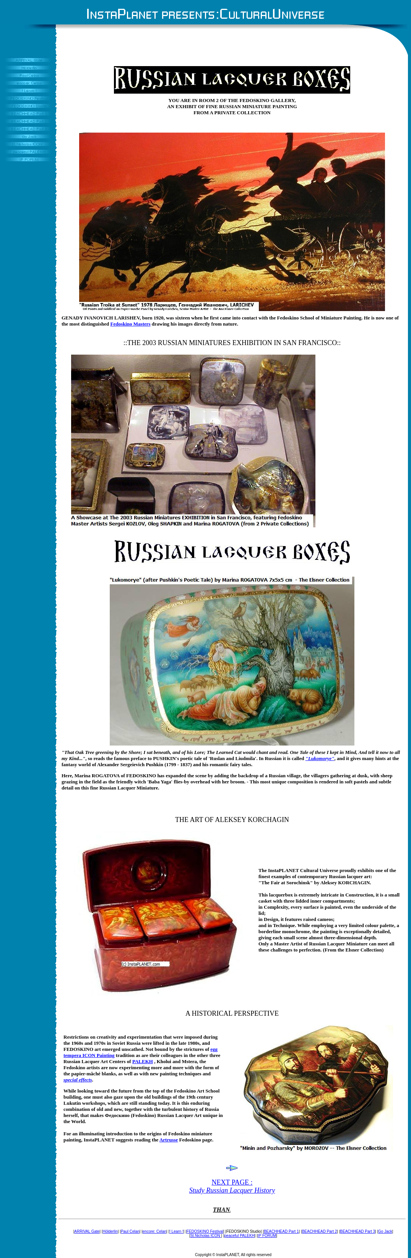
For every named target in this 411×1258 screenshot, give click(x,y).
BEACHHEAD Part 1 (281, 1231)
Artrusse (168, 1140)
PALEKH (142, 1061)
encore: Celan (154, 1231)
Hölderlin (109, 1231)
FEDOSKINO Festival (205, 1231)
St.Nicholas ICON (205, 1236)
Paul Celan (130, 1231)
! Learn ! (176, 1231)
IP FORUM (267, 1236)
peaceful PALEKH (239, 1236)
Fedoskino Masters (130, 324)
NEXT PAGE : (232, 1186)
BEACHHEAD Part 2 (319, 1231)
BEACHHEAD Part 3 (357, 1231)
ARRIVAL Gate (86, 1231)
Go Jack (385, 1231)
